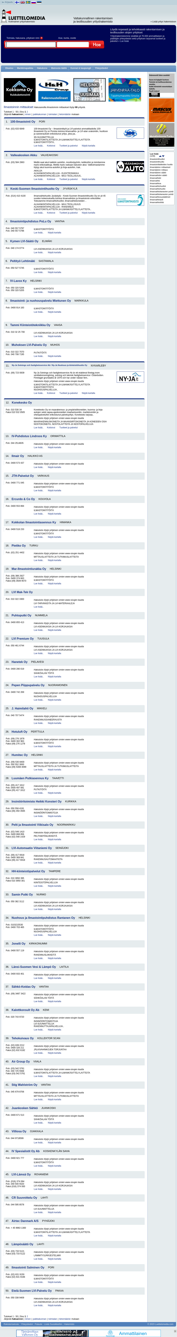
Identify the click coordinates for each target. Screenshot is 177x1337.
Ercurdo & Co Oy (23, 499)
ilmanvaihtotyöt (156, 200)
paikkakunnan (39, 114)
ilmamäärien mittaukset (160, 167)
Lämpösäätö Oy (22, 1244)
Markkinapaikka (25, 68)
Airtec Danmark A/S (25, 1220)
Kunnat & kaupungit (80, 68)
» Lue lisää (123, 41)
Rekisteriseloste (11, 1324)
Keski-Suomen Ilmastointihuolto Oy (34, 188)
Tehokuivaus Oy (23, 1038)
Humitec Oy (20, 755)
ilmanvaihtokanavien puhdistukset (161, 191)
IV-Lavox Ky (18, 280)
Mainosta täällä (59, 68)
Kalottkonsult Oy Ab (25, 1009)
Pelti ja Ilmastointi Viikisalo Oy (32, 824)
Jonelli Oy (18, 943)
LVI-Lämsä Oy (21, 1174)
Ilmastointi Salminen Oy (28, 1267)
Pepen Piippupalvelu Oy (28, 685)
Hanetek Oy (19, 661)
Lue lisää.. (39, 145)
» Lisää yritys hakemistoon (163, 21)
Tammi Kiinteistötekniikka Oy (30, 325)
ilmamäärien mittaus (159, 170)
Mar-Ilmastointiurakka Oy (29, 568)
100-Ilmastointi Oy (22, 121)
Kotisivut (51, 145)
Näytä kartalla (88, 145)
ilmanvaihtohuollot (158, 186)
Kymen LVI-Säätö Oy (24, 241)
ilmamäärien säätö (158, 172)
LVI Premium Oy (23, 638)
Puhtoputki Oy (21, 615)
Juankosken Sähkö (25, 1108)
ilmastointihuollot (157, 159)
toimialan (52, 114)
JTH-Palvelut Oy (23, 475)
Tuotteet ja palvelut (68, 145)
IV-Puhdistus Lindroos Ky (29, 436)
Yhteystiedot (101, 68)
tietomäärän (65, 114)
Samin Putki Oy (22, 894)
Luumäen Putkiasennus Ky (30, 778)
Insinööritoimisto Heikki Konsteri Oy (37, 801)
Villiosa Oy (19, 1131)
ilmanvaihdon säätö (158, 175)
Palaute (38, 1324)
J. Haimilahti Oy (22, 708)
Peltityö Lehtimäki (22, 261)
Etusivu (9, 68)
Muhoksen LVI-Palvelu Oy (29, 344)
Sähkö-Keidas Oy (23, 986)
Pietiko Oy (19, 545)
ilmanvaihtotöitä (157, 202)
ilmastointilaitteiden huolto (161, 164)
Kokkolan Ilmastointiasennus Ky (34, 522)
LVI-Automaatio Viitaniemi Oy (32, 848)
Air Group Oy (21, 1061)
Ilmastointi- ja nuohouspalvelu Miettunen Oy (40, 300)
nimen (28, 114)
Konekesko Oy (22, 402)
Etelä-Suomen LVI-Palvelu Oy (32, 1290)
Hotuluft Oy (19, 731)
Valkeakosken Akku (23, 155)
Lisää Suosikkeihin (53, 1324)
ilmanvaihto (155, 181)
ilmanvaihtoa (155, 183)
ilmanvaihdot (155, 178)
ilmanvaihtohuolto (157, 189)
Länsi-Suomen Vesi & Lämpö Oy (34, 966)
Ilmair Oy (18, 456)
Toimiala (10, 38)
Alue (60, 38)
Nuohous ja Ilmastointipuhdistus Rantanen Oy (43, 917)
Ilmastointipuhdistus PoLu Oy (30, 221)
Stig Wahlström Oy (24, 1084)
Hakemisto (69, 1324)
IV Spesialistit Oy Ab (26, 1151)
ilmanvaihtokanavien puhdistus (161, 194)
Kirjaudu (9, 2)
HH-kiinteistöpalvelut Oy (28, 871)
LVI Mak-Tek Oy (22, 592)
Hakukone (42, 68)
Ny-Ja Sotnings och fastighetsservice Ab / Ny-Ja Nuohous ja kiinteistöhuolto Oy (49, 365)
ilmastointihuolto (157, 162)
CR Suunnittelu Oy (24, 1197)
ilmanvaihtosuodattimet (160, 197)
